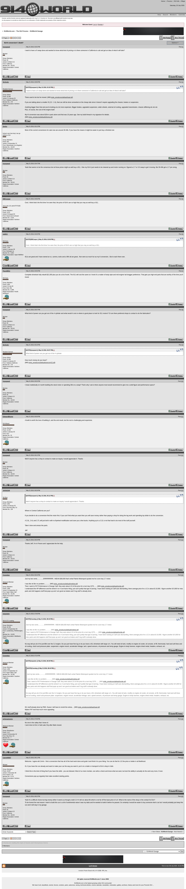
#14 (182, 540)
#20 (182, 796)
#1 (182, 47)
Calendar (182, 14)
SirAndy (6, 82)
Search (165, 14)
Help (159, 14)
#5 (182, 199)
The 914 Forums (22, 31)
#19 (182, 757)
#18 (182, 719)
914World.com (9, 31)
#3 (182, 126)
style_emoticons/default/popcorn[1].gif (42, 363)
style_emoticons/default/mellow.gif (65, 584)
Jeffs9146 (6, 490)
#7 (182, 271)
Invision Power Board (85, 870)
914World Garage (36, 31)
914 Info (176, 1)
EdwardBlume (8, 417)
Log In (95, 24)
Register (100, 24)
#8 (182, 309)
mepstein (6, 614)
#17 (182, 655)
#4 (182, 163)
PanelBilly (6, 271)
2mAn (5, 126)
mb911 (5, 234)
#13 (182, 490)
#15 (182, 575)
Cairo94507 (7, 758)
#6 (182, 234)
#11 (182, 416)
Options (174, 42)
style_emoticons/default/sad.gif (61, 97)
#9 (182, 345)
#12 (182, 455)
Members (173, 14)
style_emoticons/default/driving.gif (40, 117)
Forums (169, 1)
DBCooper (6, 199)
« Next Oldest (155, 831)
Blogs (183, 1)
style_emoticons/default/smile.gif (112, 586)
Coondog (6, 575)
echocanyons (8, 719)
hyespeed (6, 47)
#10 (182, 381)
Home (163, 1)
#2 (182, 82)
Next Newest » (178, 831)
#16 (182, 613)
